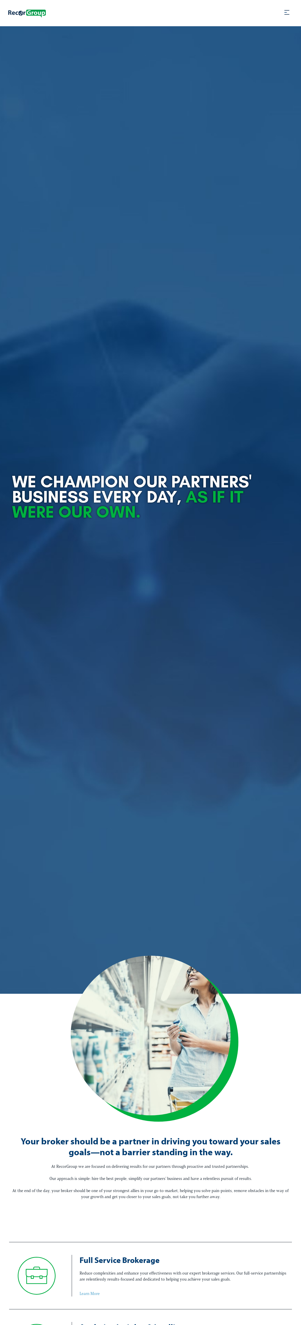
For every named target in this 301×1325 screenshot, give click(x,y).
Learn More (90, 1293)
